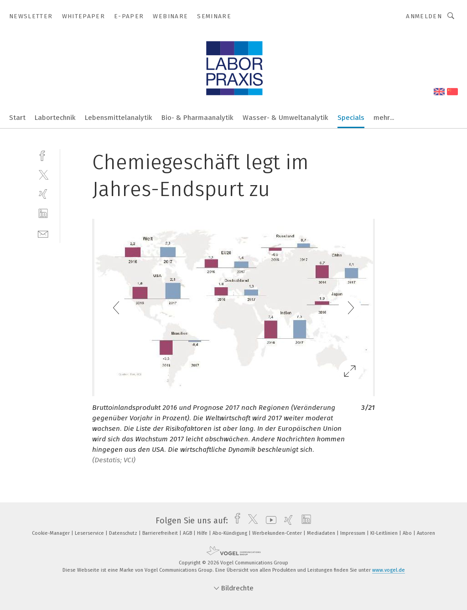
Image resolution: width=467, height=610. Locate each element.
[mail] (43, 233)
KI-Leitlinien (384, 533)
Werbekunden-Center (277, 533)
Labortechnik (55, 118)
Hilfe (203, 533)
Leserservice (90, 533)
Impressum (353, 533)
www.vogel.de (388, 570)
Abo (408, 533)
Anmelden (424, 16)
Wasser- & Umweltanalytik (285, 118)
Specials (350, 118)
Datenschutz (124, 533)
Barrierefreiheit (160, 533)
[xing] (43, 194)
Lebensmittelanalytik (118, 118)
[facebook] (43, 154)
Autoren (426, 533)
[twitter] (43, 174)
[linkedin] (43, 213)
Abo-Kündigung (231, 533)
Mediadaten (322, 533)
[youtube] (268, 521)
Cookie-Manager (51, 533)
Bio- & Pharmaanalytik (197, 118)
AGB (188, 533)
